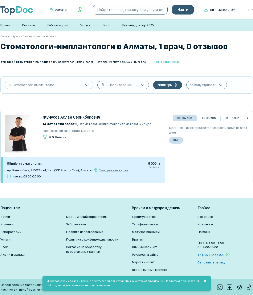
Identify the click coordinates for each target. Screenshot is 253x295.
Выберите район (119, 85)
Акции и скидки (12, 255)
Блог (106, 25)
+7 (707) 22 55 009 (211, 255)
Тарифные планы (145, 224)
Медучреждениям (146, 232)
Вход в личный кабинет (150, 270)
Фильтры (165, 85)
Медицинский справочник (86, 217)
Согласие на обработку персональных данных (84, 249)
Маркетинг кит (143, 262)
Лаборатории (57, 25)
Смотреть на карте (113, 170)
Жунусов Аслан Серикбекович (71, 117)
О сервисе (205, 217)
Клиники (28, 25)
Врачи (5, 25)
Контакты (205, 224)
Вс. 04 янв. (185, 118)
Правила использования (84, 232)
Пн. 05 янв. (208, 118)
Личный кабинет (222, 10)
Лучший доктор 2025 (138, 25)
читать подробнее (166, 62)
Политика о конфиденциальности (92, 239)
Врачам (137, 239)
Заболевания (76, 224)
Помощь (204, 232)
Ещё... (176, 140)
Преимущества (144, 217)
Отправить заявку (211, 262)
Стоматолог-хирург (135, 124)
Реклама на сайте (145, 255)
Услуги (85, 25)
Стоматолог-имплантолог (34, 85)
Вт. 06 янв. (232, 118)
